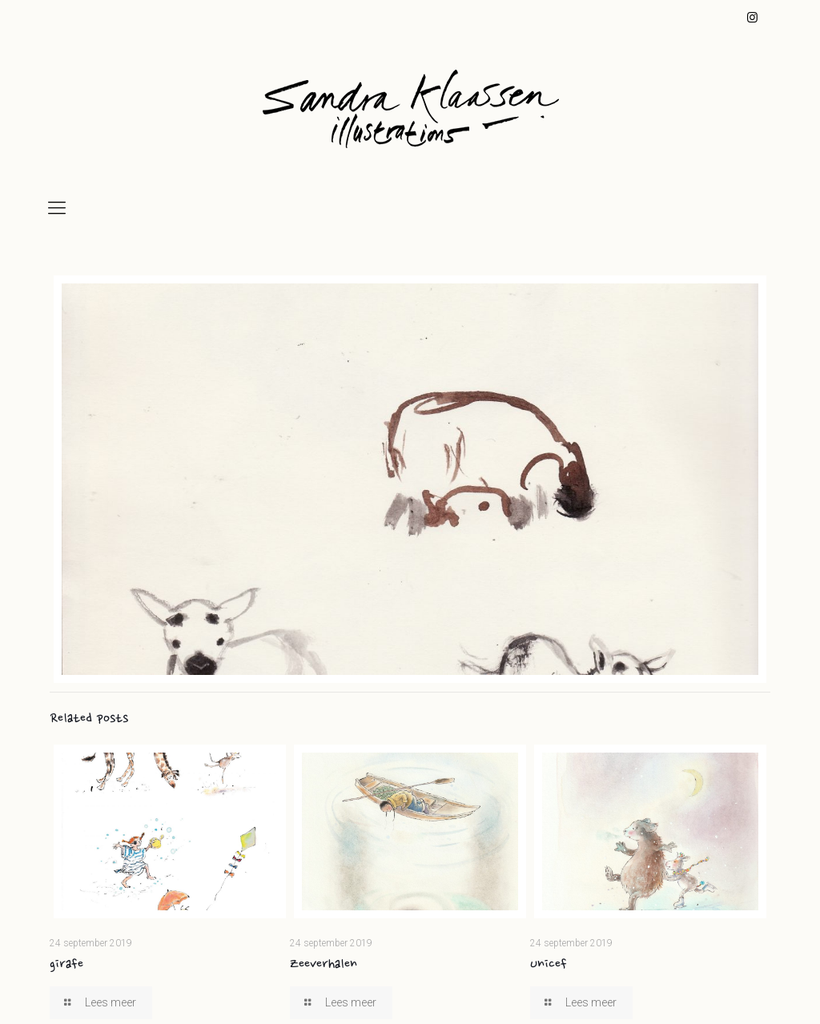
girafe (66, 964)
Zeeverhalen (323, 964)
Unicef (548, 964)
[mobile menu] (56, 208)
